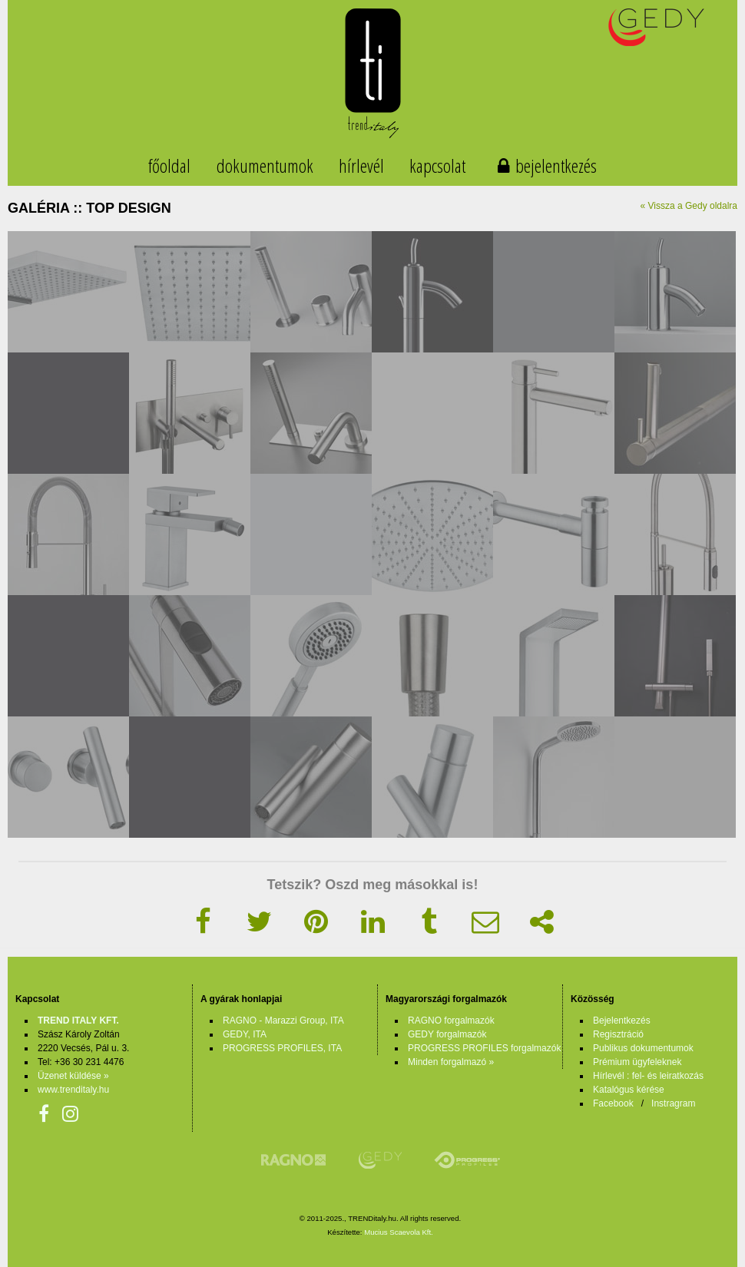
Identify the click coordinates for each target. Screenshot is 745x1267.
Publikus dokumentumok (643, 1048)
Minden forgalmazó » (451, 1062)
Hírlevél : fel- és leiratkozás (648, 1075)
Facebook (613, 1103)
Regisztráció (618, 1034)
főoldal (169, 165)
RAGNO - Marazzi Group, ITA (283, 1020)
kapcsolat (437, 165)
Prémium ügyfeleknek (637, 1062)
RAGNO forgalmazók (451, 1020)
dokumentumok (265, 165)
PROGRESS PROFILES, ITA (282, 1048)
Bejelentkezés (622, 1020)
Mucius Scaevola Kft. (398, 1232)
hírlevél (361, 165)
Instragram (673, 1103)
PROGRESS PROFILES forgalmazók (484, 1048)
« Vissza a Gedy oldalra (688, 205)
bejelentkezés (556, 165)
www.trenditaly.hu (73, 1089)
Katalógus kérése (628, 1089)
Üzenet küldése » (73, 1075)
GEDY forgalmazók (447, 1034)
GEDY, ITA (245, 1034)
